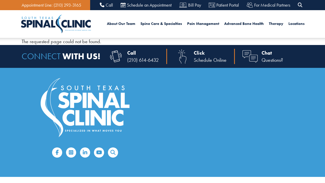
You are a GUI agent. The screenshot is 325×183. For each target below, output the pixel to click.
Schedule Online (210, 60)
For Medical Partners (268, 5)
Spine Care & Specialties (161, 23)
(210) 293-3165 (67, 5)
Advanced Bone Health (244, 23)
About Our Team (121, 23)
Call (106, 5)
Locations (296, 23)
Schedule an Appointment (146, 5)
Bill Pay (190, 5)
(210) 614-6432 (143, 60)
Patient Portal (224, 5)
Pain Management (203, 23)
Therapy (276, 23)
